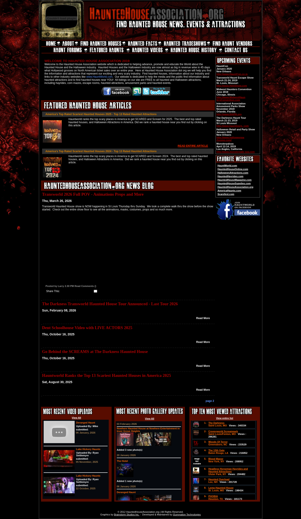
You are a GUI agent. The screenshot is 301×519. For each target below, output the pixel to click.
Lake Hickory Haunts (88, 449)
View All (76, 417)
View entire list (224, 418)
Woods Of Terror (217, 441)
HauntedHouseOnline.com (232, 169)
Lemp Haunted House (220, 487)
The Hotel (122, 461)
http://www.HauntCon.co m (232, 74)
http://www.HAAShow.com (231, 85)
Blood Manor (215, 458)
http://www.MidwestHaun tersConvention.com (230, 98)
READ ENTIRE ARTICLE (193, 145)
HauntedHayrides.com (230, 176)
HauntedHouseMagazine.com (234, 180)
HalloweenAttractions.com (232, 172)
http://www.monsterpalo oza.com (235, 151)
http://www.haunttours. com (232, 126)
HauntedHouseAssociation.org (235, 187)
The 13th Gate (216, 450)
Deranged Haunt (85, 422)
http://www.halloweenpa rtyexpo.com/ (230, 138)
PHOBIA (213, 496)
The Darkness (216, 422)
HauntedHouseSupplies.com (234, 183)
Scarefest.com (225, 194)
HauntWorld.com (227, 165)
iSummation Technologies (187, 514)
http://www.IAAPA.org (229, 114)
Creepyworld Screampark (223, 431)
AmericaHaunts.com (229, 190)
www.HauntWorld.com (99, 76)
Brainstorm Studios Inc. (126, 514)
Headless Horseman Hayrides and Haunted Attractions (228, 470)
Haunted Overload (218, 479)
